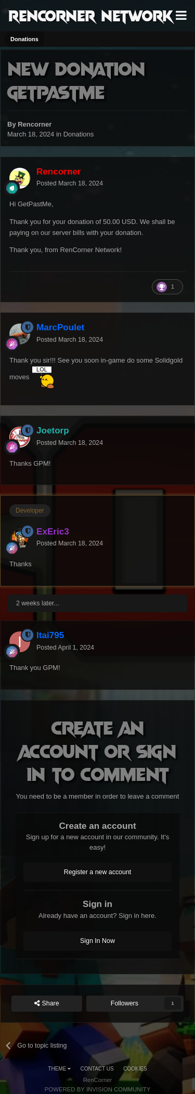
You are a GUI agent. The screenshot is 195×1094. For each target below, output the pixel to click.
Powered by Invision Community (98, 1089)
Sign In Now (97, 940)
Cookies (135, 1069)
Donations (78, 134)
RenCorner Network (90, 15)
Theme (59, 1069)
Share (46, 1003)
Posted (69, 183)
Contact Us (97, 1069)
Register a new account (98, 872)
